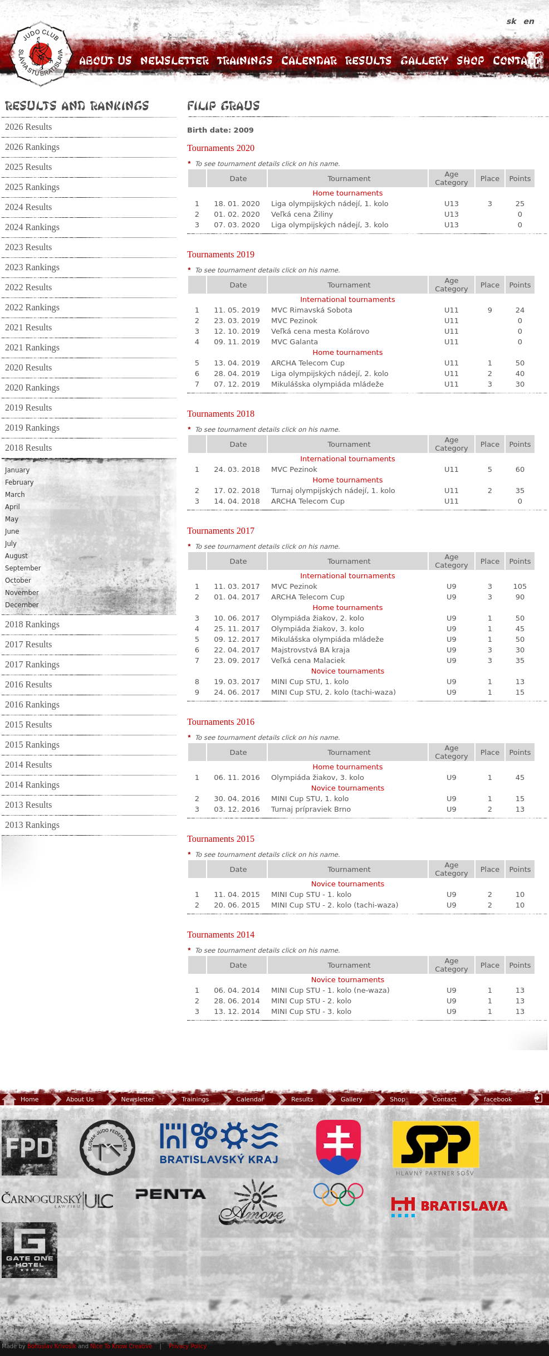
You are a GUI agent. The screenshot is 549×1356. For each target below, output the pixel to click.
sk (512, 21)
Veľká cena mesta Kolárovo (320, 331)
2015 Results (28, 725)
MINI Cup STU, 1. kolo (310, 681)
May (11, 519)
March (15, 495)
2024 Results (28, 207)
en (528, 21)
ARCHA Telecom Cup (308, 363)
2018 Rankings (32, 625)
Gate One (29, 1250)
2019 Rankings (32, 428)
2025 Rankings (32, 187)
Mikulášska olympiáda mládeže (327, 384)
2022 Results (28, 287)
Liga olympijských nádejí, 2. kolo (330, 373)
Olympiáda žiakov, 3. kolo (317, 629)
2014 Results (28, 765)
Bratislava (449, 1207)
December (22, 605)
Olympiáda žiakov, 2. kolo (317, 618)
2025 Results (28, 167)
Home (20, 1099)
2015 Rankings (32, 745)
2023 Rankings (32, 267)
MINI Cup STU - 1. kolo (311, 894)
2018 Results (28, 448)
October (18, 580)
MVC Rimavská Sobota (311, 310)
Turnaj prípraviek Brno (311, 809)
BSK (219, 1143)
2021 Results (28, 328)
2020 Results (28, 368)
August (16, 556)
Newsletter (174, 60)
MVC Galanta (294, 342)
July (11, 544)
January (17, 470)
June (12, 531)
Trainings (245, 60)
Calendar (309, 60)
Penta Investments (171, 1194)
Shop (470, 60)
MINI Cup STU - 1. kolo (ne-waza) (330, 990)
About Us (105, 60)
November (22, 593)
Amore (252, 1202)
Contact (516, 60)
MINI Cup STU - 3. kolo (311, 1011)
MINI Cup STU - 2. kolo (311, 1001)
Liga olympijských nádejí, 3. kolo (330, 225)
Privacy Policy (188, 1346)
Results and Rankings (77, 105)
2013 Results (28, 805)
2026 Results (28, 127)
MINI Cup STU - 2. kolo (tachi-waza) (335, 905)
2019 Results (28, 408)
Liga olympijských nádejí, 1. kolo (330, 203)
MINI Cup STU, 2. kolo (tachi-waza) (333, 692)
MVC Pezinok (294, 320)
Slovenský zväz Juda (107, 1147)
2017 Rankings (32, 665)
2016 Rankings (32, 705)
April (12, 507)
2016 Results (28, 685)
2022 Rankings (32, 308)
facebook (489, 1099)
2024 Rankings (32, 227)
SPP (436, 1147)
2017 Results (28, 645)
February (19, 482)
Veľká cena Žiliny (302, 214)
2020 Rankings (32, 388)
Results (368, 60)
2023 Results (28, 247)
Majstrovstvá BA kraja (310, 650)
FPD (29, 1147)
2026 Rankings (32, 147)
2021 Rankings (32, 348)
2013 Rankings (32, 825)
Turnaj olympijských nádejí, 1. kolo (333, 490)
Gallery (424, 60)
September (23, 568)
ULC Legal (57, 1201)
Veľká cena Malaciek (308, 660)
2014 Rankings (32, 785)
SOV (338, 1163)
